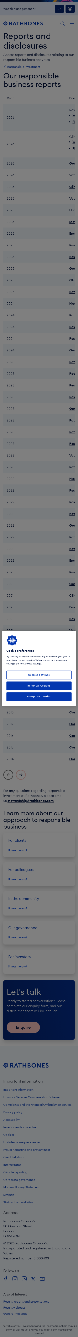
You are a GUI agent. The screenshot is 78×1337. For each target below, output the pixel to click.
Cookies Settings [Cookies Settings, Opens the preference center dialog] (39, 674)
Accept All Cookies (39, 696)
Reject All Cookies (38, 685)
